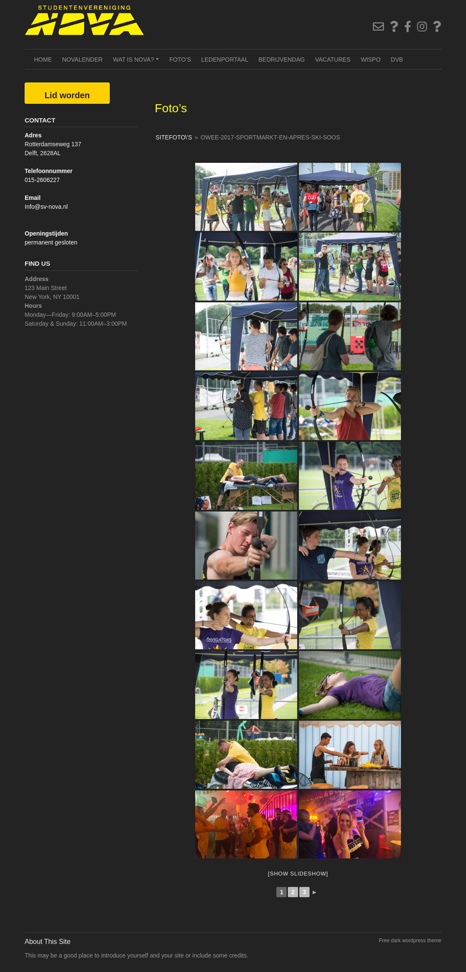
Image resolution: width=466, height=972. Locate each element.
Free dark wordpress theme (410, 941)
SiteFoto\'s (174, 137)
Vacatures (333, 59)
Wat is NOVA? (137, 62)
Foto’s (180, 59)
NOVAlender (82, 59)
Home (43, 59)
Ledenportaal (224, 59)
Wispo (371, 59)
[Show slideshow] (298, 873)
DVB (397, 59)
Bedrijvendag (282, 59)
